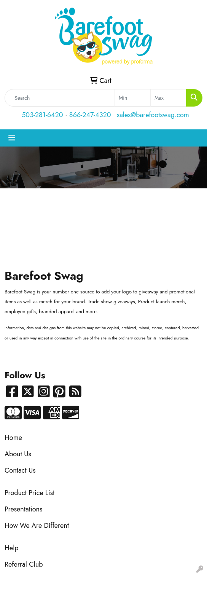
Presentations (23, 509)
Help (12, 548)
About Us (18, 454)
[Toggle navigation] (12, 137)
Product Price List (29, 493)
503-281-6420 (42, 115)
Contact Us (20, 470)
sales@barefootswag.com (153, 115)
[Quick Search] (60, 98)
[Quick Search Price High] (168, 98)
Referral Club (24, 564)
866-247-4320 (90, 115)
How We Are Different (37, 525)
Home (13, 438)
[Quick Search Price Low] (133, 98)
